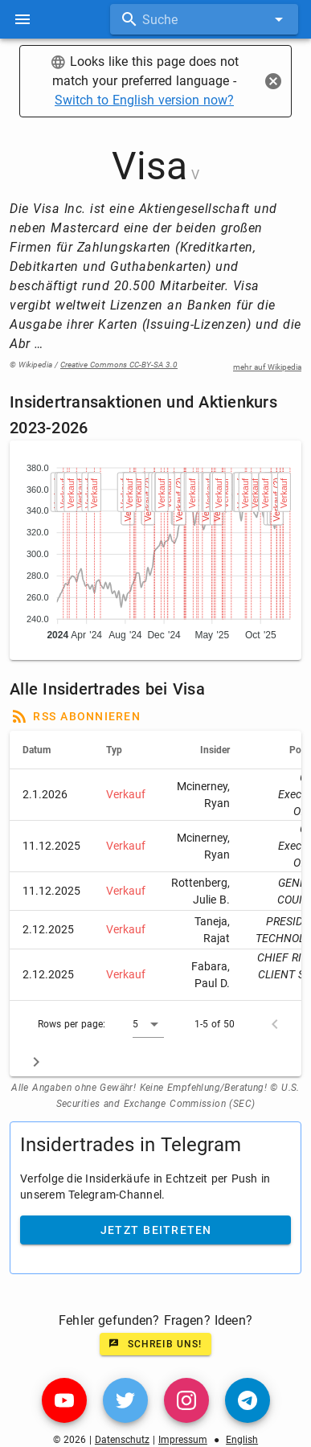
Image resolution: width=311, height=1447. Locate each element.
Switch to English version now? (144, 100)
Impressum (182, 1439)
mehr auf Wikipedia (267, 367)
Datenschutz (122, 1439)
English (242, 1439)
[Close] (273, 81)
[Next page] (36, 1061)
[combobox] (204, 19)
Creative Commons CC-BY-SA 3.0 (119, 364)
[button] (148, 1024)
